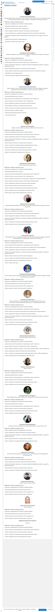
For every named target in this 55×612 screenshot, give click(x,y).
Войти (52, 3)
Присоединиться (42, 609)
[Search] (47, 1)
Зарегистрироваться (45, 3)
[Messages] (49, 1)
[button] (49, 1)
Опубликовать (21, 2)
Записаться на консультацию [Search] (38, 1)
